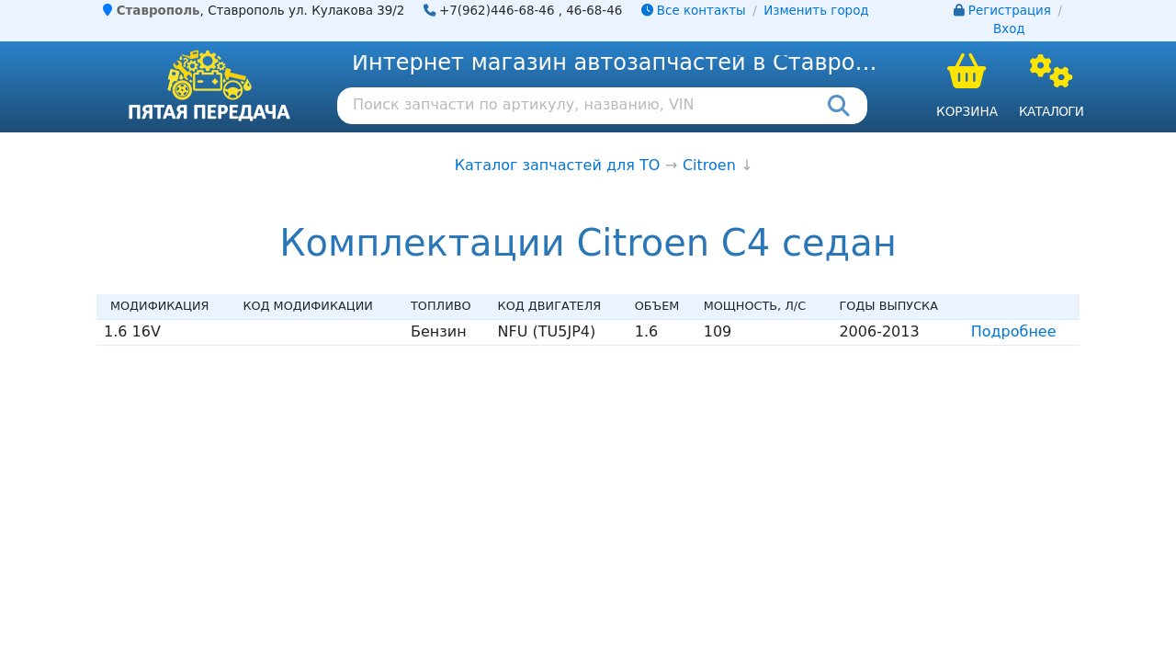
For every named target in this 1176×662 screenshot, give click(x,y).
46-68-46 (594, 10)
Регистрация (1009, 10)
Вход (1009, 29)
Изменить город (815, 10)
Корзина (967, 111)
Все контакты (693, 10)
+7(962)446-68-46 (497, 10)
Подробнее (1014, 331)
